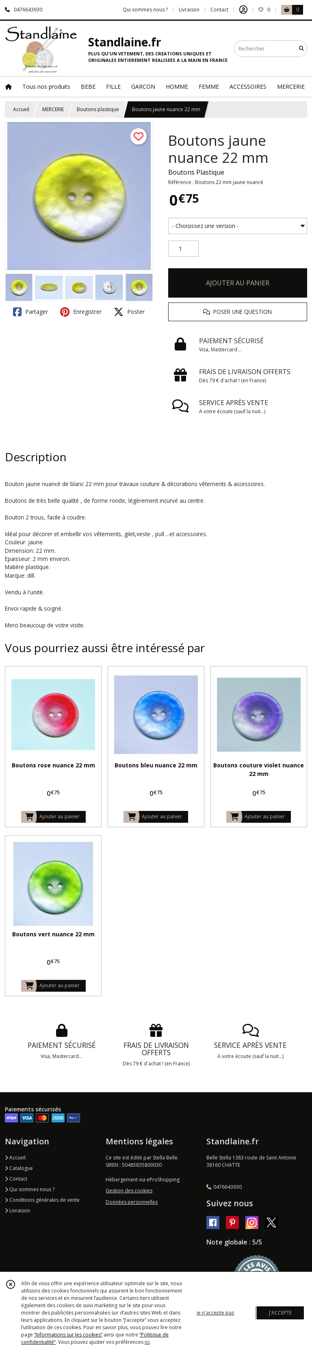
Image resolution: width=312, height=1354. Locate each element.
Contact (219, 9)
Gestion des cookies (129, 1190)
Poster (129, 312)
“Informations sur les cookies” (68, 1334)
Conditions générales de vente (42, 1199)
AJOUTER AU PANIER (237, 282)
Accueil (21, 109)
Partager (30, 312)
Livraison (17, 1210)
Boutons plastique (98, 109)
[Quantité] (183, 249)
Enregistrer (81, 312)
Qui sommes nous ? (29, 1189)
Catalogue (19, 1168)
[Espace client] (243, 10)
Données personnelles (132, 1201)
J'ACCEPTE (280, 1312)
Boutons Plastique (196, 172)
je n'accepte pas (215, 1312)
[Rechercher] (301, 49)
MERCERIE (53, 109)
